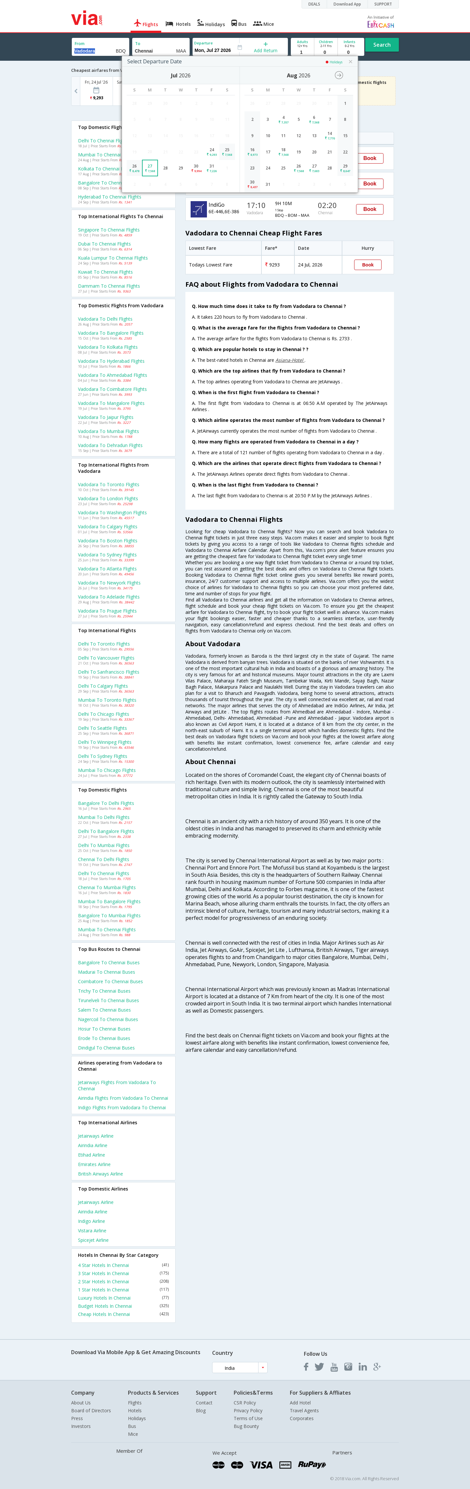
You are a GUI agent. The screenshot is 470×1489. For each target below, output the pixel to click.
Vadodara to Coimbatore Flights (112, 389)
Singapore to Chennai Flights (109, 230)
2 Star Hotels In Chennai (123, 1281)
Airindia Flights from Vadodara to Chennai (123, 1098)
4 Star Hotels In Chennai (123, 1265)
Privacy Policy (248, 1410)
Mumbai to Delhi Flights (104, 817)
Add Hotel (300, 1403)
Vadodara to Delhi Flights (105, 319)
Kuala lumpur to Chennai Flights (113, 258)
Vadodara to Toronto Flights (108, 484)
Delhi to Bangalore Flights (106, 831)
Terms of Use (248, 1418)
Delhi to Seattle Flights (102, 728)
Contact (204, 1403)
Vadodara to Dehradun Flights (110, 445)
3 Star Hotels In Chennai (123, 1273)
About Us (81, 1403)
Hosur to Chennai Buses (104, 1029)
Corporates (302, 1418)
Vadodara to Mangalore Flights (111, 403)
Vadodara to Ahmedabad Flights (112, 375)
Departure (203, 42)
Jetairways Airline (96, 1136)
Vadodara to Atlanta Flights (107, 569)
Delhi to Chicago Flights (103, 714)
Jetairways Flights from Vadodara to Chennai (117, 1085)
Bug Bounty (246, 1426)
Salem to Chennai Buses (104, 1010)
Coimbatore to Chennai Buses (110, 981)
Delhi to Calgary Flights (103, 686)
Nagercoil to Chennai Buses (108, 1019)
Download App (347, 4)
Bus (132, 1426)
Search (382, 44)
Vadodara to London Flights (108, 498)
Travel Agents (304, 1410)
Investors (81, 1426)
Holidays (137, 1418)
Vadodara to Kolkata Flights (108, 347)
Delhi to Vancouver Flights (106, 658)
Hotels (135, 1410)
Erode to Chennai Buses (104, 1038)
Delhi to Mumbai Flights (104, 845)
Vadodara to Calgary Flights (107, 526)
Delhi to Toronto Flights (104, 644)
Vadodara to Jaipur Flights (105, 417)
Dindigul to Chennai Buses (106, 1048)
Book (369, 158)
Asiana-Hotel (290, 360)
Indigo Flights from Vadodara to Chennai (122, 1107)
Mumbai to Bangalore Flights (109, 901)
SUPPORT (383, 4)
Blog (201, 1410)
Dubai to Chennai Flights (104, 244)
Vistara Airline (92, 1230)
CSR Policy (245, 1403)
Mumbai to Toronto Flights (107, 700)
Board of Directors (91, 1410)
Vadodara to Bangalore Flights (111, 333)
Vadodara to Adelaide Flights (109, 597)
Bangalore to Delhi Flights (106, 803)
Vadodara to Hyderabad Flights (111, 361)
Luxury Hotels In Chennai (123, 1298)
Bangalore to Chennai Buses (109, 962)
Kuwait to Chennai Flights (105, 272)
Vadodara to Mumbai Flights (108, 431)
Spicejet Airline (93, 1240)
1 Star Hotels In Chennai (123, 1290)
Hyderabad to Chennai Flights (109, 197)
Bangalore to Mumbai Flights (109, 915)
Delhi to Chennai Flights (103, 873)
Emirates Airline (94, 1164)
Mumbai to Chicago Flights (107, 770)
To (137, 43)
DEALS (314, 4)
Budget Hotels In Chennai (123, 1306)
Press (77, 1418)
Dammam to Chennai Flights (109, 286)
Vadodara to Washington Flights (112, 512)
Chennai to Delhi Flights (103, 859)
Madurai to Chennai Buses (106, 972)
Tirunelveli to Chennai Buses (108, 1000)
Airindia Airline (92, 1145)
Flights (135, 1403)
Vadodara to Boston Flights (107, 540)
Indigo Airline (91, 1221)
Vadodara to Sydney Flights (107, 555)
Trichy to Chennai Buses (104, 991)
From (80, 43)
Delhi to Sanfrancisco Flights (108, 672)
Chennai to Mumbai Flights (107, 887)
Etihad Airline (91, 1155)
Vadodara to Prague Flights (107, 611)
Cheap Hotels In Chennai (123, 1314)
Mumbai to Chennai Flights (107, 929)
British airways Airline (100, 1174)
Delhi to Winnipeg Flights (105, 742)
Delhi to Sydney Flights (102, 756)
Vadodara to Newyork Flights (109, 583)
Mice (133, 1434)
